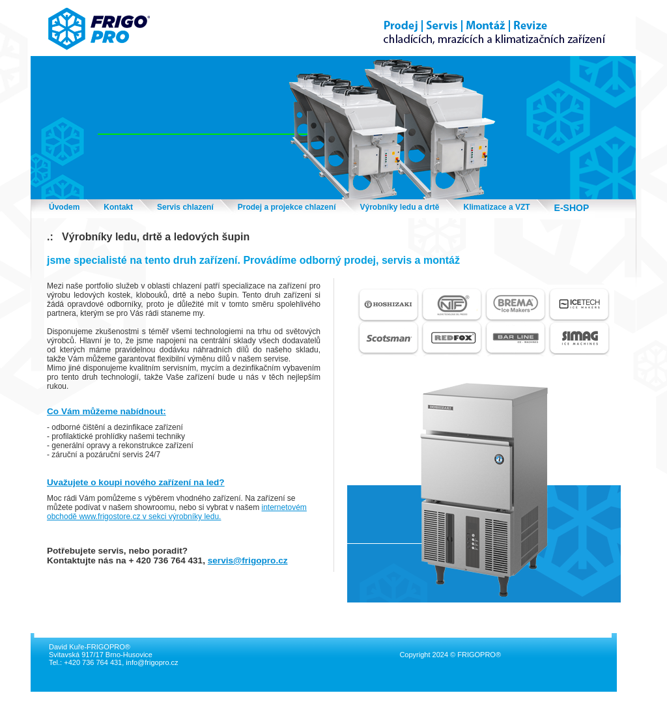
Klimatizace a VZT (497, 207)
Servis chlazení (185, 207)
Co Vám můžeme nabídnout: (106, 411)
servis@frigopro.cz (248, 560)
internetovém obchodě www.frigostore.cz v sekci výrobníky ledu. (177, 512)
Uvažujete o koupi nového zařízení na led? (136, 482)
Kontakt (118, 207)
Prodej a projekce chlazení (287, 207)
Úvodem (64, 207)
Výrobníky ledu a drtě (399, 207)
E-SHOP (571, 208)
